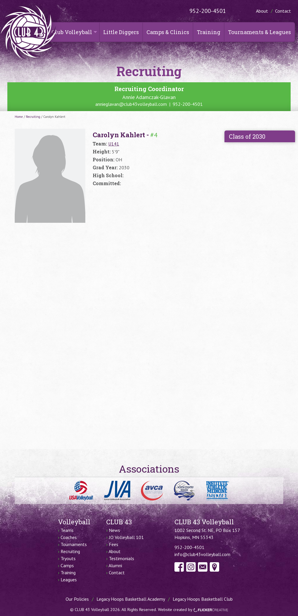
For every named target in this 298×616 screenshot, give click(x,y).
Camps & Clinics (167, 32)
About (262, 11)
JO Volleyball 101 (126, 537)
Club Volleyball (71, 32)
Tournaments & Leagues (259, 32)
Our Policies (77, 599)
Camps (67, 565)
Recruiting (33, 117)
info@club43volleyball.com (202, 554)
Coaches (69, 537)
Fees (113, 544)
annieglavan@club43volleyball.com (131, 104)
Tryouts (68, 558)
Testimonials (121, 558)
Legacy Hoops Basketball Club (203, 599)
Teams (67, 530)
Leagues (69, 579)
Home (19, 117)
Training (208, 32)
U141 (113, 144)
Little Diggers (121, 32)
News (114, 530)
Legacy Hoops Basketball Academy (130, 599)
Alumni (115, 565)
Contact (283, 11)
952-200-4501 (207, 11)
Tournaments (74, 544)
